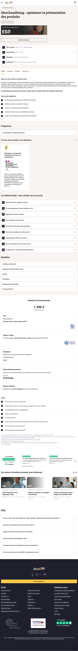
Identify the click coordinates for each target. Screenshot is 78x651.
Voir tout (75, 472)
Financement (25, 71)
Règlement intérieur (6, 608)
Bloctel (29, 596)
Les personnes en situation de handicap (64, 590)
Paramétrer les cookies (33, 593)
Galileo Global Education (34, 608)
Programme (10, 71)
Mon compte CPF (7, 318)
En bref (3, 71)
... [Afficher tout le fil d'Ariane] (1, 7)
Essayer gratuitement (39, 581)
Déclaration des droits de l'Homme (10, 611)
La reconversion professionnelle (62, 596)
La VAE (56, 611)
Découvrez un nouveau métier (61, 605)
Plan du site (57, 614)
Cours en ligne (58, 599)
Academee (30, 599)
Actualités (3, 593)
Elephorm (30, 605)
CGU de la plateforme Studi (8, 605)
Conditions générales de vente (8, 602)
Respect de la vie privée (34, 590)
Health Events (31, 602)
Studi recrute (4, 596)
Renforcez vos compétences (61, 602)
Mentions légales (5, 599)
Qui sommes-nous (5, 590)
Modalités (17, 71)
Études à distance (58, 608)
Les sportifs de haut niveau (61, 593)
